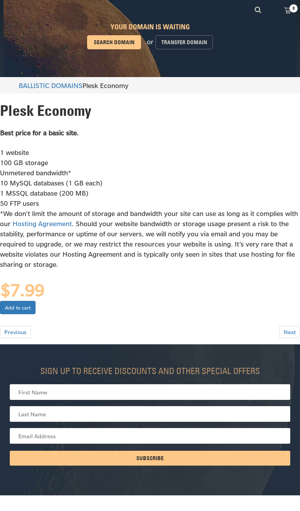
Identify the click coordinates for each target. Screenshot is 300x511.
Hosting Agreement (42, 223)
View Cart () (287, 10)
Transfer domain (184, 42)
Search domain (114, 42)
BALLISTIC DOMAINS (47, 85)
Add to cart (17, 307)
